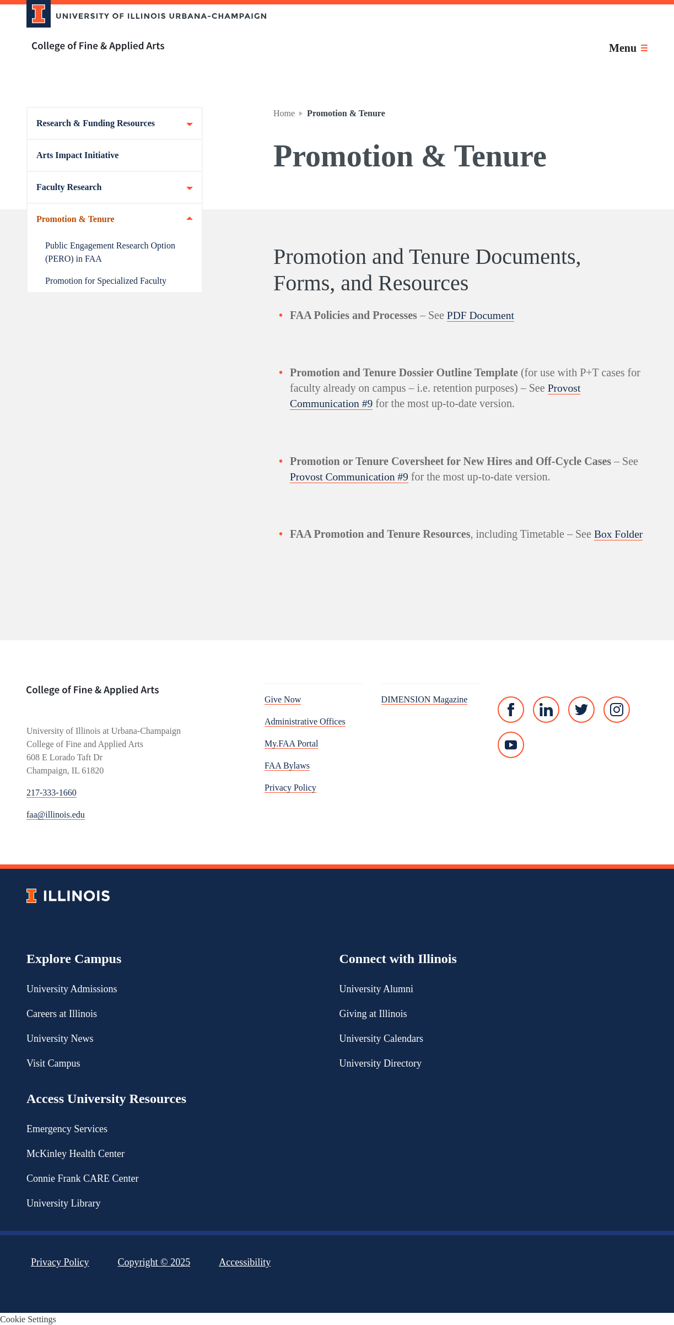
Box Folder (619, 533)
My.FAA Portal (291, 743)
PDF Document (481, 315)
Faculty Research (114, 187)
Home (284, 113)
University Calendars (381, 1037)
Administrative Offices (305, 721)
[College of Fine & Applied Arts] (142, 46)
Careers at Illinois (61, 1012)
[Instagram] (616, 709)
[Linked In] (546, 709)
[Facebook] (511, 709)
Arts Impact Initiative (77, 155)
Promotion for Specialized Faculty (105, 280)
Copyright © (154, 1261)
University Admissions (71, 987)
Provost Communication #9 (350, 476)
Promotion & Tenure (114, 219)
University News (59, 1037)
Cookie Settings (28, 1318)
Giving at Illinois (373, 1012)
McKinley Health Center (75, 1152)
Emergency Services (66, 1127)
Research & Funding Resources (114, 123)
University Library (63, 1202)
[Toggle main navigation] (628, 48)
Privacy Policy (290, 787)
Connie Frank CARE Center (82, 1177)
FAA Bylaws (287, 765)
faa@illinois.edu (55, 814)
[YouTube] (511, 744)
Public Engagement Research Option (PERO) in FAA (110, 252)
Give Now (283, 699)
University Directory (380, 1062)
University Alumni (376, 987)
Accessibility (245, 1261)
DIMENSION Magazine (424, 699)
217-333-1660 (51, 792)
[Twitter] (581, 709)
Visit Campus (53, 1062)
